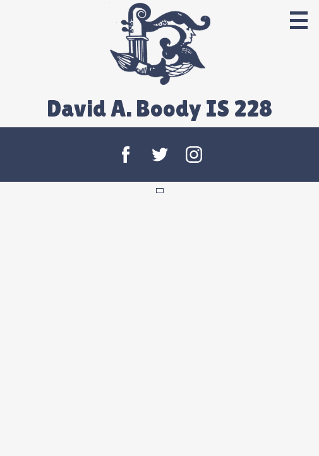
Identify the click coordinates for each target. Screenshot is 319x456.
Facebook (125, 154)
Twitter (160, 154)
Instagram (194, 154)
